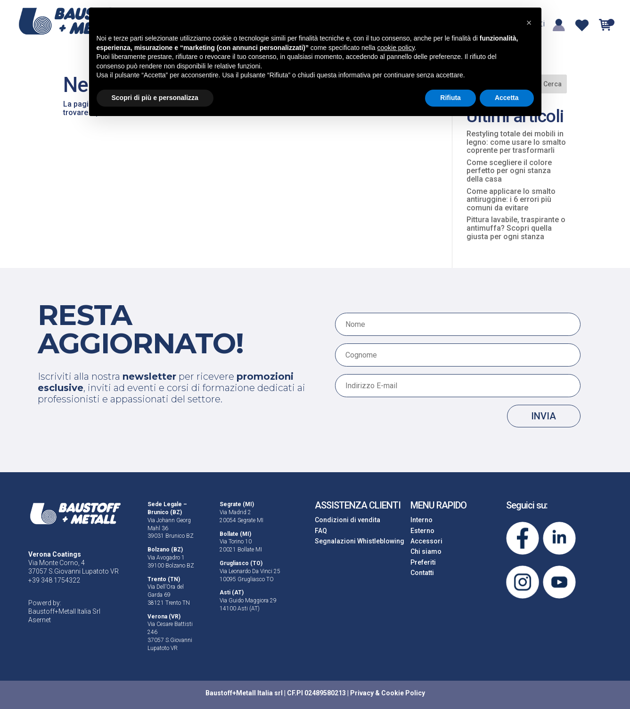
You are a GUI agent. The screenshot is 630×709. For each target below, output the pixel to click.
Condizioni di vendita (347, 520)
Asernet (39, 620)
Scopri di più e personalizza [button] (155, 97)
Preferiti (423, 562)
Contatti (422, 572)
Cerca (552, 84)
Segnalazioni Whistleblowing (359, 541)
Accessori (426, 541)
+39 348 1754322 (54, 580)
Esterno (422, 530)
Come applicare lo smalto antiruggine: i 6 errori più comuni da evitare (511, 199)
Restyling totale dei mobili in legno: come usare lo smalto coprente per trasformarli (516, 142)
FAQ (321, 530)
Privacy (362, 693)
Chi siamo (426, 551)
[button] (529, 22)
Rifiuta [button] (450, 97)
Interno (421, 520)
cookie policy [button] (395, 47)
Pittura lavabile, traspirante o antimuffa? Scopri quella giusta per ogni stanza (515, 228)
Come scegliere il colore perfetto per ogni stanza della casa (509, 171)
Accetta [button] (507, 97)
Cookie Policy (403, 693)
